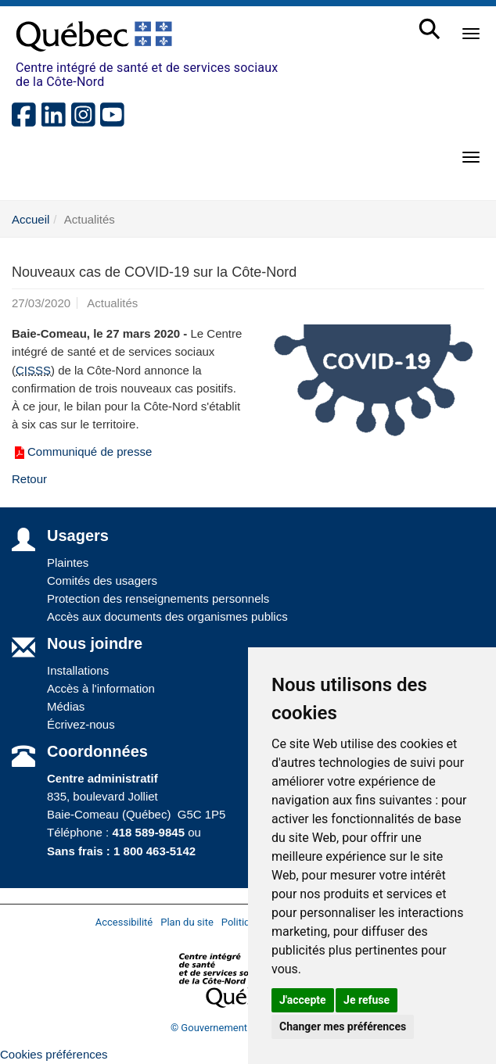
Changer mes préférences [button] (342, 1026)
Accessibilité (124, 922)
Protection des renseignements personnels (158, 598)
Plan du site (187, 922)
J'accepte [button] (302, 1000)
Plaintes (67, 562)
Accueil (30, 219)
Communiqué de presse (82, 451)
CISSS (33, 370)
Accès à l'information (101, 688)
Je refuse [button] (366, 1000)
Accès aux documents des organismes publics (167, 616)
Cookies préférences (54, 1054)
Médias (65, 706)
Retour (29, 478)
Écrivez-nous (81, 724)
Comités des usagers (102, 580)
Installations (78, 670)
